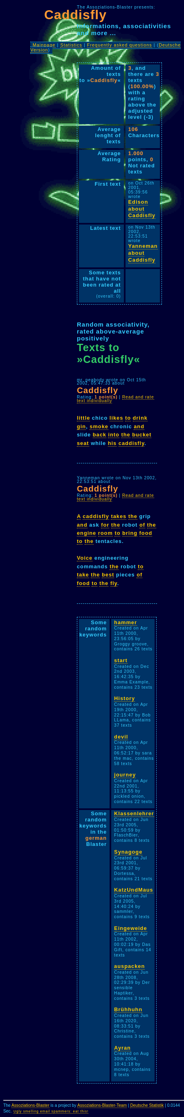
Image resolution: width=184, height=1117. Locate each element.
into (113, 435)
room (105, 533)
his (112, 443)
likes (116, 418)
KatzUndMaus (133, 890)
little (83, 418)
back (99, 435)
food (146, 533)
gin (81, 426)
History (124, 698)
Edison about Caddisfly (142, 208)
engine (86, 533)
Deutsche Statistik (147, 1105)
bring (129, 533)
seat (83, 443)
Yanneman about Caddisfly (143, 253)
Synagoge (128, 852)
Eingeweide (130, 928)
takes (118, 516)
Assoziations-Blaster (30, 1105)
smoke (99, 426)
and (139, 426)
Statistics (71, 44)
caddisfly (132, 443)
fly (113, 583)
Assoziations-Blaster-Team (102, 1105)
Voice (84, 558)
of (142, 525)
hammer (125, 622)
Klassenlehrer (134, 813)
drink (140, 418)
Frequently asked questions (119, 44)
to (128, 418)
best (108, 575)
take (83, 575)
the (125, 435)
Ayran (122, 1048)
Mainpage (44, 44)
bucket (141, 435)
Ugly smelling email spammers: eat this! (50, 1111)
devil (121, 737)
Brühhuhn (128, 1009)
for (105, 525)
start (121, 660)
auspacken (129, 966)
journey (125, 775)
